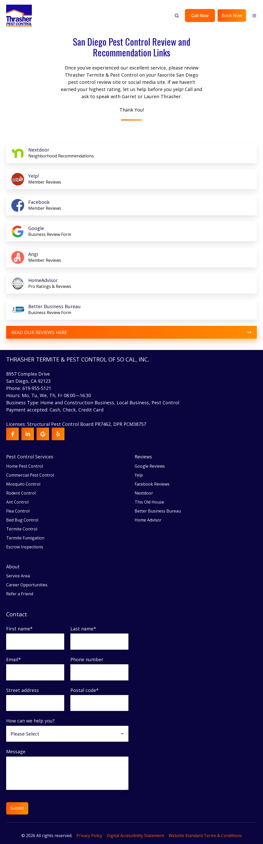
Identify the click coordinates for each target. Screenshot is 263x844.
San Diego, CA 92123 (28, 381)
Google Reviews (150, 466)
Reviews (143, 457)
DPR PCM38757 (129, 424)
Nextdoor (144, 493)
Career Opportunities (27, 585)
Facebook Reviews (152, 484)
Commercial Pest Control (30, 475)
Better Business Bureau (158, 511)
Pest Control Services (29, 457)
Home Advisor (148, 520)
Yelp (139, 475)
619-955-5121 (36, 388)
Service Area (18, 576)
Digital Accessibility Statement (135, 835)
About (13, 567)
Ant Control (17, 502)
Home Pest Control (24, 466)
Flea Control (18, 511)
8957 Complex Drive (28, 374)
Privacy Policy (89, 835)
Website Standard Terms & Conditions (205, 835)
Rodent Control (21, 493)
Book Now (232, 15)
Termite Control (21, 529)
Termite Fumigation (25, 538)
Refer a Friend (19, 594)
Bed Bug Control (22, 520)
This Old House (149, 502)
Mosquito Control (23, 484)
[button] (176, 15)
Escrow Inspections (24, 547)
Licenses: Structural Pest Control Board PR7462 (58, 424)
